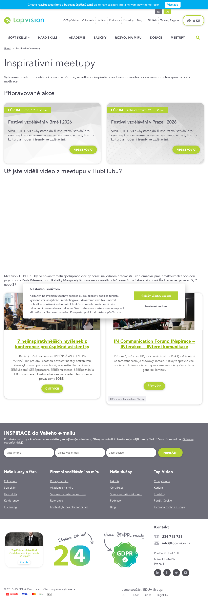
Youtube (185, 572)
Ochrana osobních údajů (169, 507)
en (167, 11)
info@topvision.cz (176, 543)
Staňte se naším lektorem (126, 494)
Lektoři (114, 481)
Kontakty (128, 20)
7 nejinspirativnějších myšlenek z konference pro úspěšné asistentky (52, 343)
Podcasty (114, 20)
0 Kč (196, 21)
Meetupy (178, 37)
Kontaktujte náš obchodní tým (69, 507)
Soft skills (17, 37)
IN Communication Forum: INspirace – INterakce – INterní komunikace (154, 343)
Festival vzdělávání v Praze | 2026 (143, 122)
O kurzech (88, 20)
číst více (52, 388)
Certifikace (117, 487)
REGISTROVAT (83, 149)
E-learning (10, 507)
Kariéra (102, 20)
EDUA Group (152, 589)
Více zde (172, 4)
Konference (11, 500)
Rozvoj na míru (128, 37)
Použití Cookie (163, 500)
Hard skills (10, 494)
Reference (56, 500)
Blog (140, 20)
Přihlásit (152, 20)
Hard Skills (48, 37)
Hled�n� (198, 38)
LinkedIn (157, 572)
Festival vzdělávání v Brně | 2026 (40, 122)
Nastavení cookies (156, 306)
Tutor (135, 595)
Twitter (176, 572)
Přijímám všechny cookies (156, 296)
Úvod (7, 48)
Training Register (170, 20)
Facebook (167, 572)
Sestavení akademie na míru (68, 494)
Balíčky (99, 37)
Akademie (77, 37)
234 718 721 (172, 536)
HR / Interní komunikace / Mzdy (127, 398)
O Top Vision (71, 20)
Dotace (156, 37)
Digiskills (162, 595)
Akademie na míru (61, 487)
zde (119, 312)
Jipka (148, 595)
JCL (124, 595)
